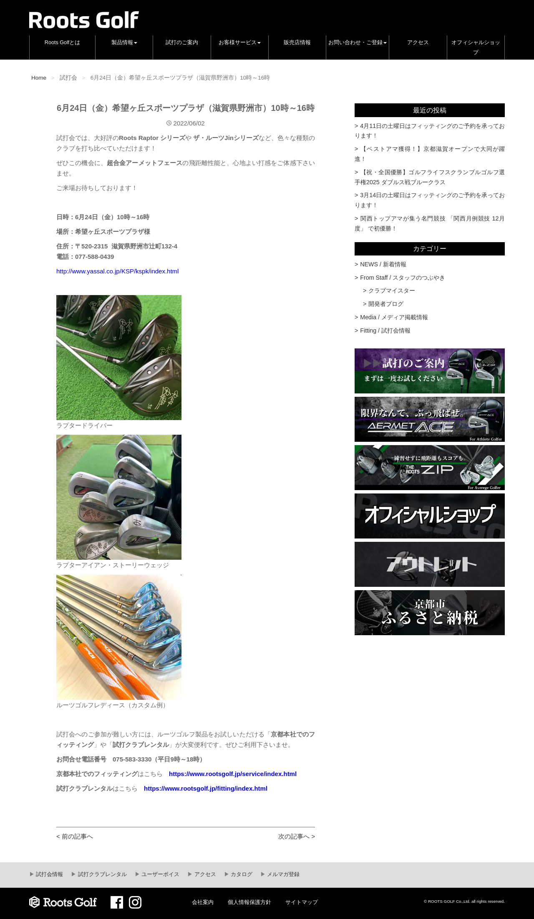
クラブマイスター (391, 290)
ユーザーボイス (160, 874)
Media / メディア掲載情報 (394, 317)
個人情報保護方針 (249, 902)
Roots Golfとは (63, 42)
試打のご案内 (182, 42)
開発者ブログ (385, 303)
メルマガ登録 (283, 874)
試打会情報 (49, 874)
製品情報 (124, 42)
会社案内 (203, 902)
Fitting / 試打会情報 (385, 330)
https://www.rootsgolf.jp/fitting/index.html (205, 788)
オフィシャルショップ (475, 47)
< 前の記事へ (74, 836)
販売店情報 (297, 42)
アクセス (418, 42)
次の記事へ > (296, 836)
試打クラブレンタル (101, 874)
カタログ (241, 874)
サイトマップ (301, 902)
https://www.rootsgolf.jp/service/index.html (233, 773)
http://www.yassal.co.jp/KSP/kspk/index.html (117, 271)
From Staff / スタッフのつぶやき (402, 277)
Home (38, 78)
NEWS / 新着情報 (383, 264)
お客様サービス (240, 42)
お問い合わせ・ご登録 (357, 42)
